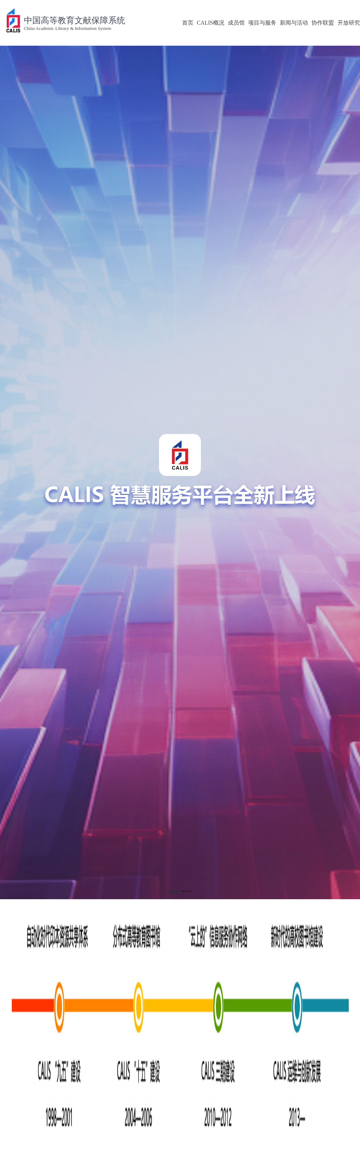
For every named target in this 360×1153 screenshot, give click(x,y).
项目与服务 (262, 23)
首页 (187, 23)
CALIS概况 (210, 23)
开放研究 (349, 23)
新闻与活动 (294, 23)
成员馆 (236, 23)
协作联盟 (322, 23)
